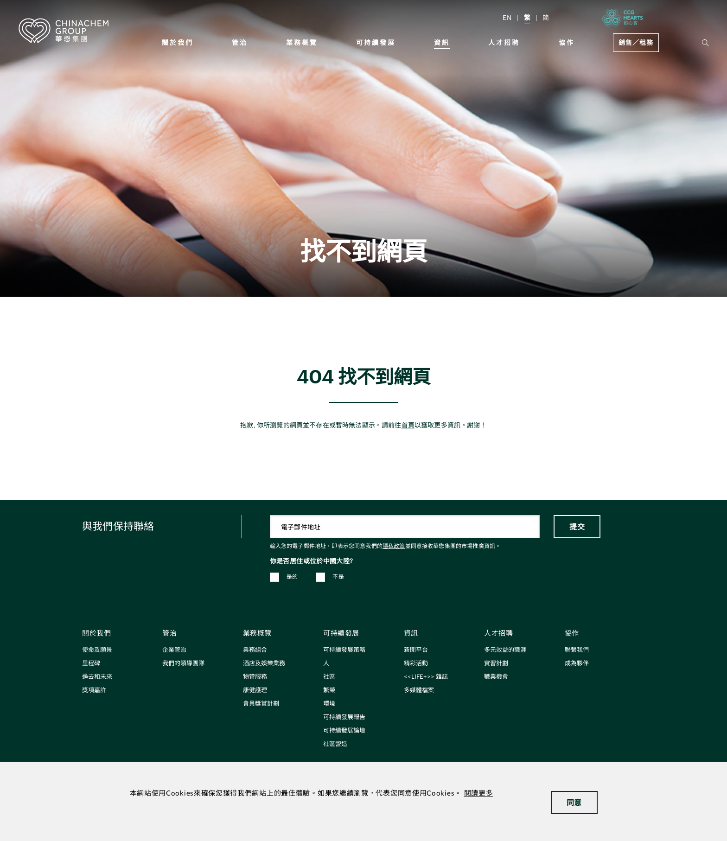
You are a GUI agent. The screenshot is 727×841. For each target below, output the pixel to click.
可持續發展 (375, 42)
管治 (240, 42)
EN (507, 17)
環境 (329, 704)
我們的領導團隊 (183, 664)
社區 (329, 677)
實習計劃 (496, 664)
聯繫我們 (577, 650)
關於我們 (177, 42)
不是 (338, 577)
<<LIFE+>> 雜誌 (426, 677)
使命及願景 (97, 650)
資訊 (442, 42)
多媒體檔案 (419, 691)
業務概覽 (302, 42)
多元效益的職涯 (505, 650)
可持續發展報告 (344, 717)
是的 (292, 577)
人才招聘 (504, 42)
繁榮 (329, 691)
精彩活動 (416, 664)
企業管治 (174, 650)
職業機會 (496, 677)
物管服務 (255, 677)
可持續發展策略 (344, 650)
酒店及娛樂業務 (264, 664)
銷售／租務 (636, 42)
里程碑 (91, 664)
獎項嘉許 (94, 691)
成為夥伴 (577, 664)
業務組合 (255, 650)
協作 (566, 42)
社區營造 (335, 744)
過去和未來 (97, 677)
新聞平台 (416, 650)
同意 (574, 802)
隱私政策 (394, 546)
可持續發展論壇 (344, 731)
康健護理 (255, 691)
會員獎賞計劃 (261, 704)
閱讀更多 (478, 793)
